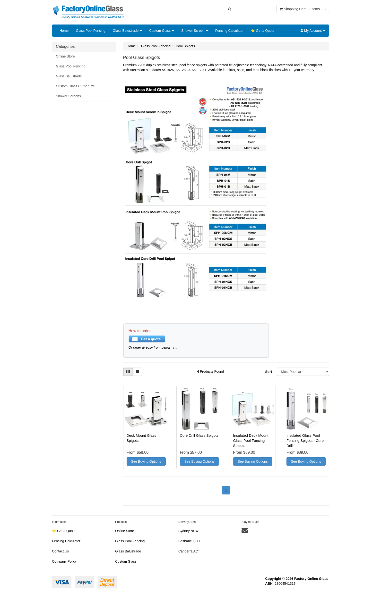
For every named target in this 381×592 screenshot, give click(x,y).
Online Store (65, 56)
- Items (300, 9)
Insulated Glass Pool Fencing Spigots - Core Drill (305, 440)
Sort (268, 372)
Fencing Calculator (229, 31)
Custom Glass (161, 31)
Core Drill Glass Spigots (199, 435)
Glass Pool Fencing (90, 31)
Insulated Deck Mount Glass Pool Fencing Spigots (250, 440)
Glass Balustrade (127, 31)
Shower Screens (68, 96)
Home (64, 31)
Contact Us (60, 551)
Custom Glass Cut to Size (75, 86)
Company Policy (64, 561)
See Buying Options (146, 461)
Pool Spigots (185, 46)
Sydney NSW (188, 531)
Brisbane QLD (189, 541)
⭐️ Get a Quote (262, 31)
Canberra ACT (189, 551)
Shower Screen (194, 31)
